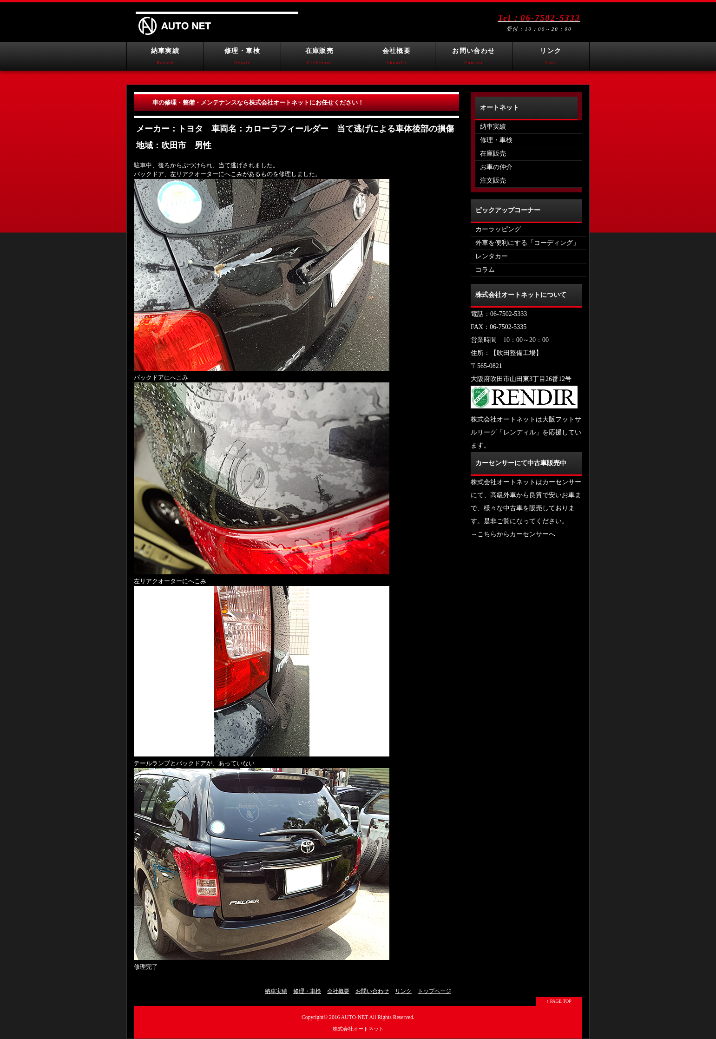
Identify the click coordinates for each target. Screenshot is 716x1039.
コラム (485, 269)
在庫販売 (319, 58)
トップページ (434, 991)
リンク (550, 58)
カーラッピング (498, 229)
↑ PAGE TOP (558, 1001)
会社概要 (396, 58)
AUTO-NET (354, 1017)
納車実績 (165, 58)
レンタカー (491, 256)
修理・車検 (242, 58)
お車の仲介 (496, 167)
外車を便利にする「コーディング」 (527, 242)
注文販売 (493, 180)
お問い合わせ (473, 58)
